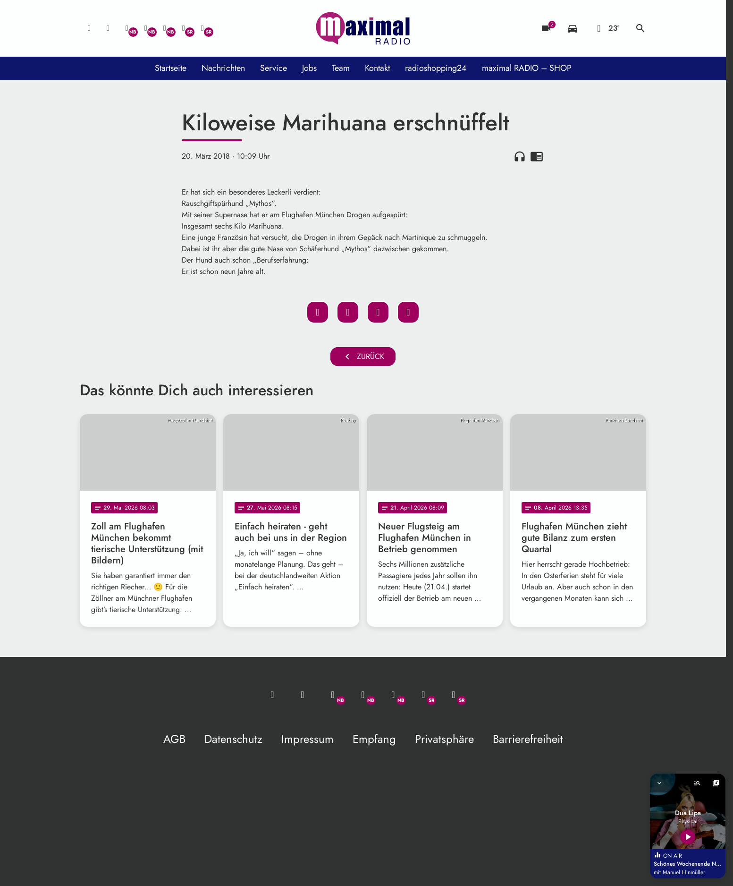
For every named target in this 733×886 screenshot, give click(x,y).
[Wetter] (606, 28)
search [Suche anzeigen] (640, 28)
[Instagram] (164, 28)
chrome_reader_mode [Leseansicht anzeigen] (536, 156)
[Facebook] (145, 28)
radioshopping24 (436, 68)
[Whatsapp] (127, 28)
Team (341, 68)
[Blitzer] (546, 28)
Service (273, 68)
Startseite (170, 68)
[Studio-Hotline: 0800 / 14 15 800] (108, 28)
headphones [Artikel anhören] (519, 156)
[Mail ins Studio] (89, 28)
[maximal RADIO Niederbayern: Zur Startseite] (363, 28)
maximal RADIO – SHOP (527, 68)
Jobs (309, 68)
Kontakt (377, 68)
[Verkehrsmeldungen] (572, 28)
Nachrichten (223, 68)
